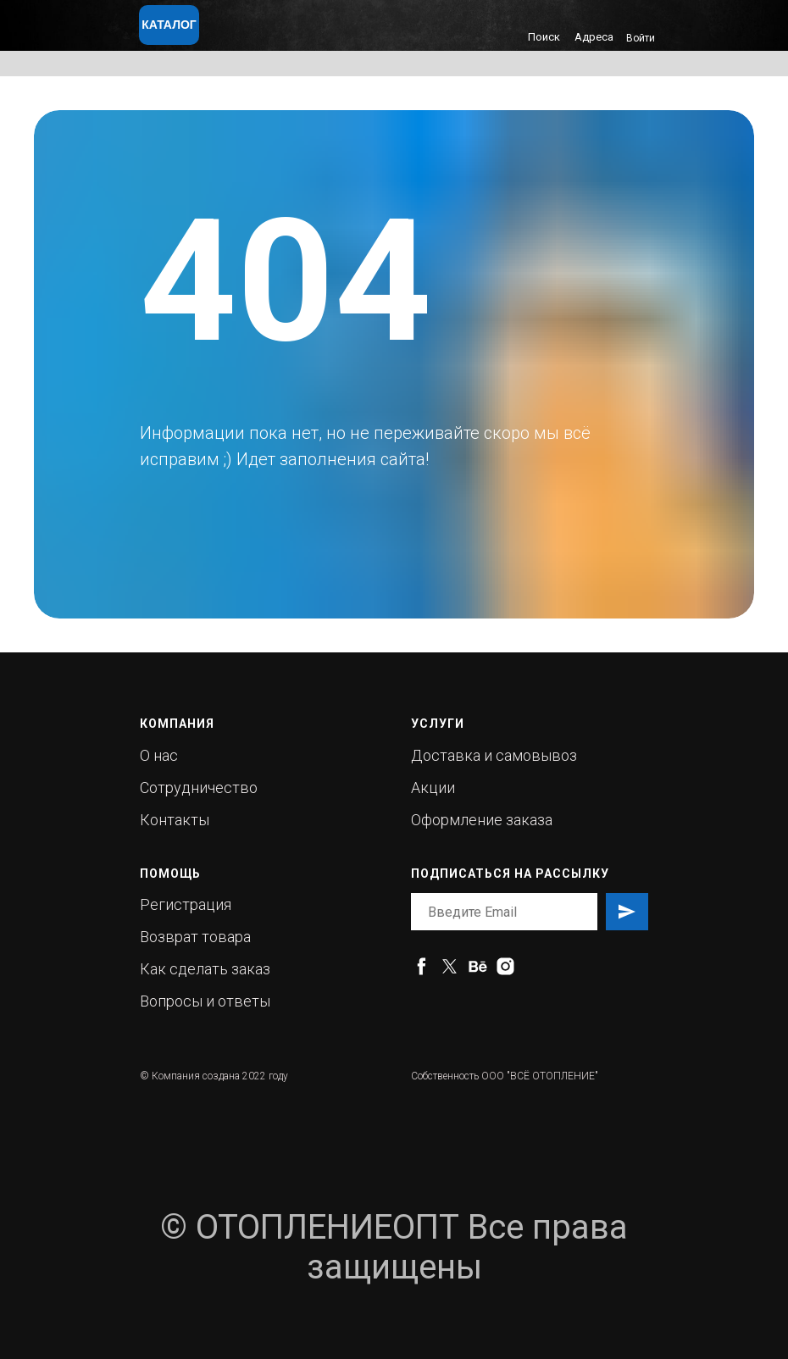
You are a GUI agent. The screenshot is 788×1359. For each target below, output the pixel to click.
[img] (273, 30)
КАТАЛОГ (169, 24)
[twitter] (449, 966)
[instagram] (505, 966)
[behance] (477, 966)
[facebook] (421, 966)
